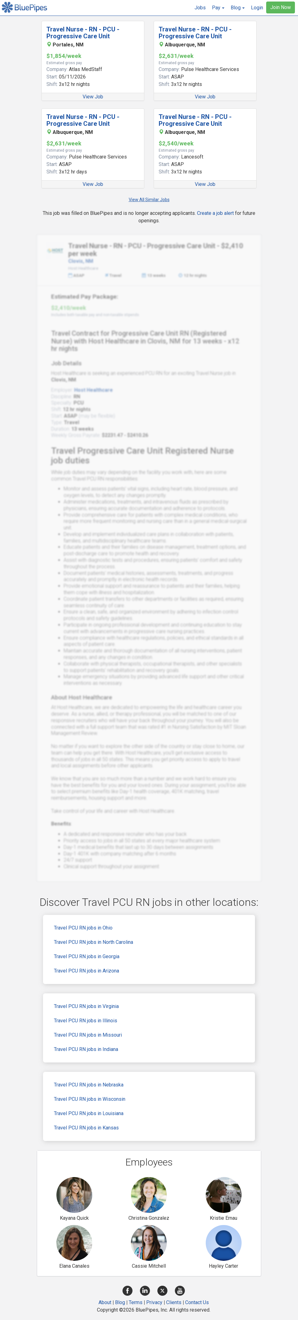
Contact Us (197, 1302)
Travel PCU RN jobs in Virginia (86, 1006)
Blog (120, 1302)
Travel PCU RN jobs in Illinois (85, 1021)
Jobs (200, 8)
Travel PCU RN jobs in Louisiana (88, 1113)
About (105, 1302)
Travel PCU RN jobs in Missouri (88, 1035)
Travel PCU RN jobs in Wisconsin (89, 1099)
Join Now (280, 7)
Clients (173, 1302)
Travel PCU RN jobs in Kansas (86, 1128)
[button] (218, 8)
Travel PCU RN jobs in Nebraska (88, 1085)
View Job (93, 97)
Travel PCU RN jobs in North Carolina (93, 942)
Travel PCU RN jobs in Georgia (86, 956)
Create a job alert (215, 213)
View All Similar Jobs (149, 199)
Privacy (154, 1302)
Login (257, 8)
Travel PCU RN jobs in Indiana (86, 1049)
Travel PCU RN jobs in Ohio (83, 928)
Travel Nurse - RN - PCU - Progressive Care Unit (82, 33)
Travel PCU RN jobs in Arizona (86, 971)
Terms (135, 1302)
